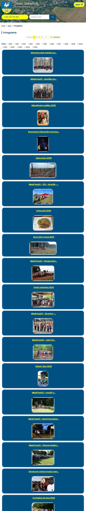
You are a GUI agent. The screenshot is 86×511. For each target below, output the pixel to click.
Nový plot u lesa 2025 (64, 131)
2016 (52, 44)
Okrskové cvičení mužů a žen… (23, 263)
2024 (28, 47)
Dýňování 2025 (23, 131)
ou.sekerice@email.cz (10, 492)
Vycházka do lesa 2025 (64, 263)
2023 (20, 47)
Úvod (3, 26)
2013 (31, 44)
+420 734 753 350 (11, 17)
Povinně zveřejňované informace (47, 504)
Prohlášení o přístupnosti (67, 504)
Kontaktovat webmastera (26, 504)
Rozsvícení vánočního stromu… (64, 79)
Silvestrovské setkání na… (23, 52)
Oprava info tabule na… (22, 342)
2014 (38, 44)
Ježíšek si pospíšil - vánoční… (23, 395)
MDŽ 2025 (64, 342)
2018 (66, 44)
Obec (9, 26)
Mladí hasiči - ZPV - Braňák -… (64, 105)
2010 (10, 44)
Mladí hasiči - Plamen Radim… (64, 237)
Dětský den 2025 (23, 210)
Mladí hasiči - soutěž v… (64, 210)
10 (51, 37)
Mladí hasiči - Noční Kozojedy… (23, 237)
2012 (24, 44)
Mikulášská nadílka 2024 (23, 421)
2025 (35, 47)
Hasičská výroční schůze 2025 (23, 368)
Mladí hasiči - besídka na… (64, 52)
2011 (17, 44)
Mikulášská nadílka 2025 (23, 79)
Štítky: (4, 44)
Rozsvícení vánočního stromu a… (64, 421)
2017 (59, 44)
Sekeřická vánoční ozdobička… (64, 395)
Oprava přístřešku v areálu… (64, 289)
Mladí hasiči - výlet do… (64, 184)
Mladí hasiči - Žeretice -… (22, 184)
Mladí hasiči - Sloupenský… (23, 158)
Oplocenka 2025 (23, 105)
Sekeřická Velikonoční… (64, 316)
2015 (45, 44)
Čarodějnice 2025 (23, 289)
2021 (5, 47)
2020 (81, 44)
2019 (73, 44)
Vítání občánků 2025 (64, 158)
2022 (13, 47)
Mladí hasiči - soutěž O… (23, 316)
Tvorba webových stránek (19, 508)
